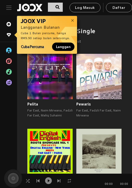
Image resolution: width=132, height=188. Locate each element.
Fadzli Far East (100, 111)
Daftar (118, 8)
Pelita (32, 104)
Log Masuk (85, 8)
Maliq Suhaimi (51, 116)
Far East (33, 111)
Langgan (63, 47)
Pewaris (83, 104)
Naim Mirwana (51, 111)
